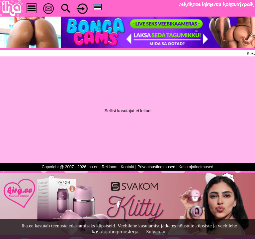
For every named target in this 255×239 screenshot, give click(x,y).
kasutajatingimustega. (116, 231)
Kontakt (127, 167)
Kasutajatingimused (196, 167)
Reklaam (109, 167)
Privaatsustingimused (156, 167)
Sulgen (155, 231)
